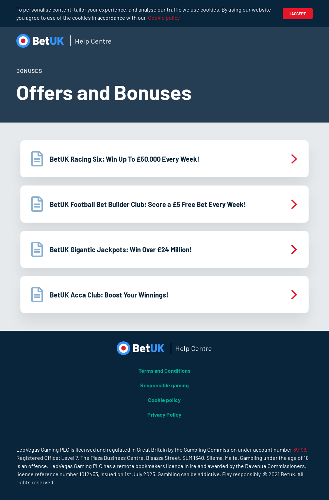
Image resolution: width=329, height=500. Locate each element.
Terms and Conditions (164, 370)
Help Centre (93, 41)
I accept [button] (298, 13)
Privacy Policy (164, 414)
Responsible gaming (164, 385)
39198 (299, 449)
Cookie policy (164, 17)
